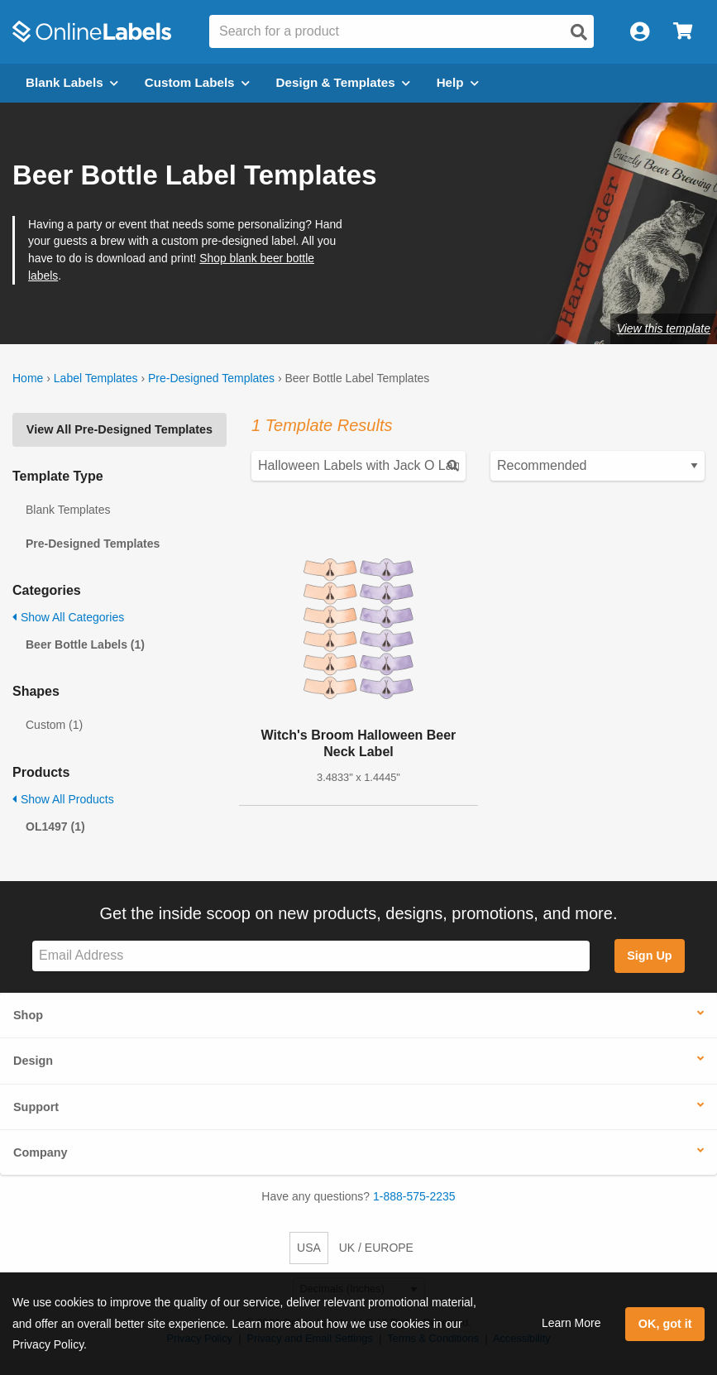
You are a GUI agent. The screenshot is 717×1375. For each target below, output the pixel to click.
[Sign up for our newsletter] (311, 956)
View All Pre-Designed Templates (119, 429)
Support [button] (36, 1107)
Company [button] (40, 1152)
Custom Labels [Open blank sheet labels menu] (197, 82)
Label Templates (96, 378)
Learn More (571, 1322)
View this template (663, 328)
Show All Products (63, 799)
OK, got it (665, 1323)
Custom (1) (54, 724)
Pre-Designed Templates (211, 378)
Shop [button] (28, 1015)
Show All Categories (68, 617)
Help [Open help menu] (458, 82)
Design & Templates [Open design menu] (343, 82)
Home (27, 378)
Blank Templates (68, 509)
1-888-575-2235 (414, 1196)
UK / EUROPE (376, 1247)
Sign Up (649, 955)
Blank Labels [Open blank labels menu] (72, 82)
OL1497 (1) (55, 826)
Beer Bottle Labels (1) (85, 644)
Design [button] (33, 1060)
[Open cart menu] (683, 32)
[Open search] (579, 32)
